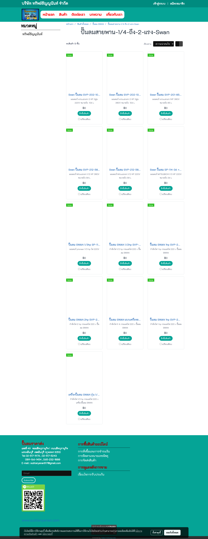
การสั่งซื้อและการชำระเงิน (94, 451)
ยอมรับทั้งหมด (172, 532)
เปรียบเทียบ (85, 119)
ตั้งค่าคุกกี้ (157, 532)
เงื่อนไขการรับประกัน (91, 474)
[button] (129, 14)
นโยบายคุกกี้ (47, 534)
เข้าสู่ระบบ (159, 3)
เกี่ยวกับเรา (114, 14)
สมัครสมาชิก (177, 3)
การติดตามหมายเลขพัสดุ (93, 456)
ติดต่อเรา (78, 14)
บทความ (95, 14)
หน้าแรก (48, 14)
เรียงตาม (148, 44)
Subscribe (28, 480)
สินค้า (63, 14)
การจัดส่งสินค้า (87, 460)
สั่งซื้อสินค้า (84, 113)
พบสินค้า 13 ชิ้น (72, 43)
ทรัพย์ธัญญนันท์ (32, 34)
